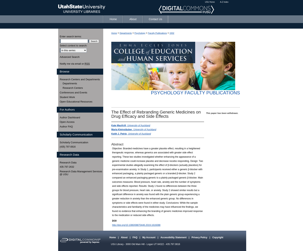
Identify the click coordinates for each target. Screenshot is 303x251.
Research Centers (73, 87)
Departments (126, 33)
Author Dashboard (70, 117)
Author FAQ (66, 126)
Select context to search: (73, 45)
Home (114, 33)
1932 (171, 33)
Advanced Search (70, 56)
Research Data (68, 162)
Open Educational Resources (76, 101)
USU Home (210, 2)
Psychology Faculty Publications (195, 92)
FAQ (135, 237)
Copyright (217, 237)
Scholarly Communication (74, 142)
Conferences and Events (73, 92)
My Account (149, 237)
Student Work (67, 97)
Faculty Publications (157, 33)
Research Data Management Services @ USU (81, 173)
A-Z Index (224, 2)
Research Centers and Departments (80, 79)
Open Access (67, 121)
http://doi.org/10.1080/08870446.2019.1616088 (136, 225)
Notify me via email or (75, 63)
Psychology (139, 33)
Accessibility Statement (173, 237)
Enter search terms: (71, 36)
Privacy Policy (200, 237)
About (124, 237)
